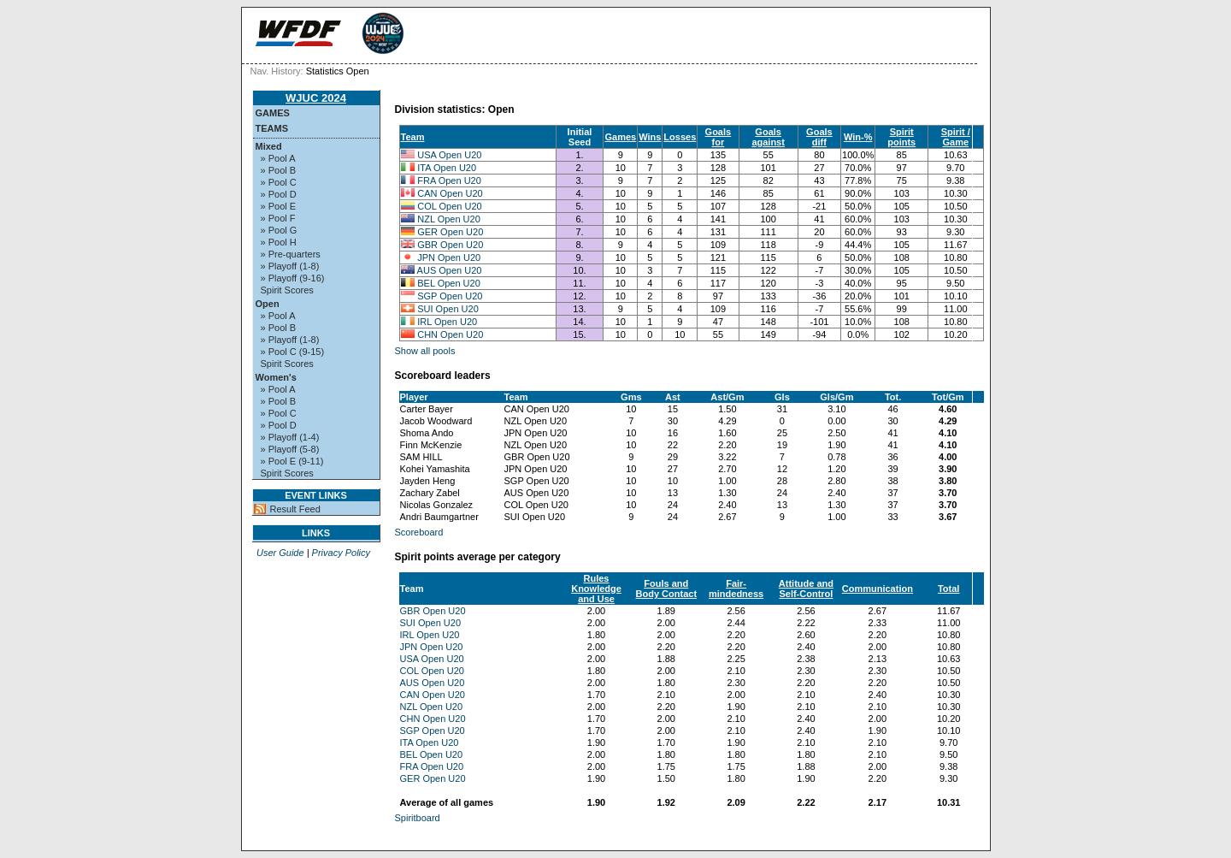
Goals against (768, 137)
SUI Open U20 (448, 309)
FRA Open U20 (449, 180)
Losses (679, 137)
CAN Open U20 (449, 193)
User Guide (280, 552)
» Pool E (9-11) (292, 461)
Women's (276, 377)
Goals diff (819, 137)
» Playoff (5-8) (290, 449)
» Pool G (279, 230)
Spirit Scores (287, 290)
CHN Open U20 (450, 334)
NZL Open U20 (448, 219)
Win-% (858, 137)
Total (948, 588)
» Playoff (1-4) (290, 437)
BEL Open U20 (448, 283)
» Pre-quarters (291, 254)
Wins (650, 137)
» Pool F (278, 218)
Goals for (718, 137)
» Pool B (279, 170)
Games (273, 113)
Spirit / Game (955, 137)
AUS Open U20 (449, 270)
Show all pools (425, 351)
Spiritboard (417, 818)
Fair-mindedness (736, 588)
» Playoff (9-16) (293, 278)
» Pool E (279, 206)
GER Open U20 (450, 232)
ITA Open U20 (446, 168)
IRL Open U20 (447, 322)
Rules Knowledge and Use (596, 588)
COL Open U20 (449, 206)
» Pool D (279, 194)
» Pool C (279, 182)
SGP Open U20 (449, 296)
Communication (877, 588)
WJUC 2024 (316, 98)
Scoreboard (419, 532)
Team (413, 137)
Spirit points (901, 137)
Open (268, 304)
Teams (272, 128)
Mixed (269, 146)
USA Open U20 (449, 155)
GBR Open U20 (450, 245)
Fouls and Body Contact (667, 588)
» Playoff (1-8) (290, 266)
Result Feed (295, 509)
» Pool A (278, 158)
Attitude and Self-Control (806, 588)
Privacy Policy (341, 552)
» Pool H (279, 242)
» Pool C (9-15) (293, 351)
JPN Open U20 (448, 257)
